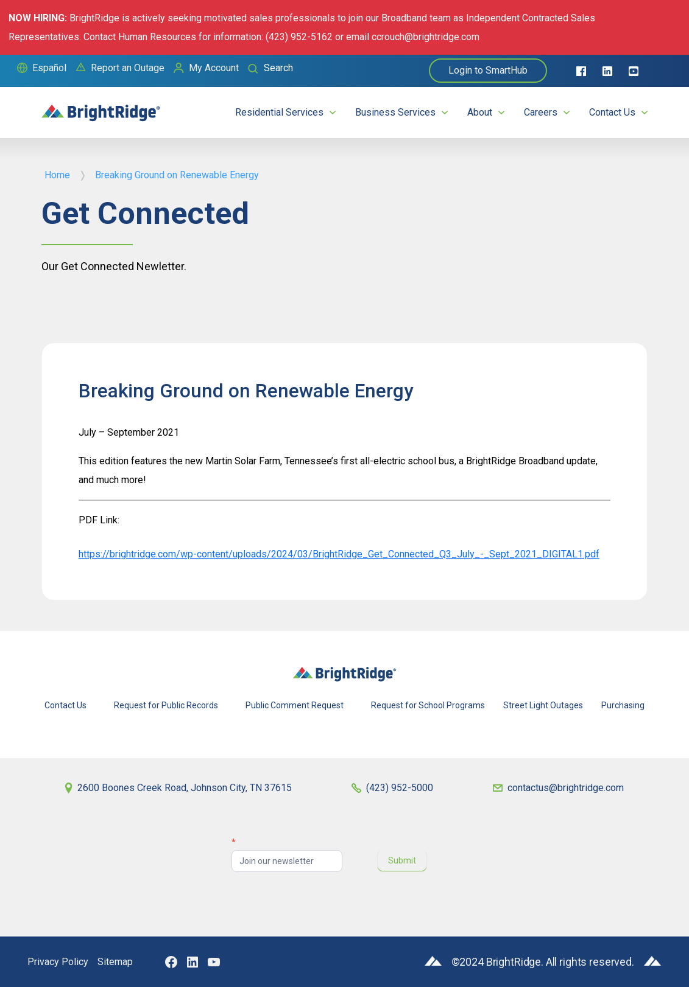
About (479, 112)
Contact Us (612, 112)
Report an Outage (127, 68)
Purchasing (623, 705)
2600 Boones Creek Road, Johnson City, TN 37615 (184, 787)
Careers (540, 112)
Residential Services (279, 112)
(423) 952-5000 (399, 787)
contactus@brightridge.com (565, 787)
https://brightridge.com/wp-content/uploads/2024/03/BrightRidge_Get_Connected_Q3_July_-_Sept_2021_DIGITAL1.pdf (339, 554)
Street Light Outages (543, 705)
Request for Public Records (166, 705)
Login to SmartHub (488, 70)
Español (49, 68)
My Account (214, 68)
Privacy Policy (57, 962)
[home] (100, 107)
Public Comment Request (295, 705)
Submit (402, 860)
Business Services (395, 112)
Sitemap (115, 962)
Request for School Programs (428, 705)
